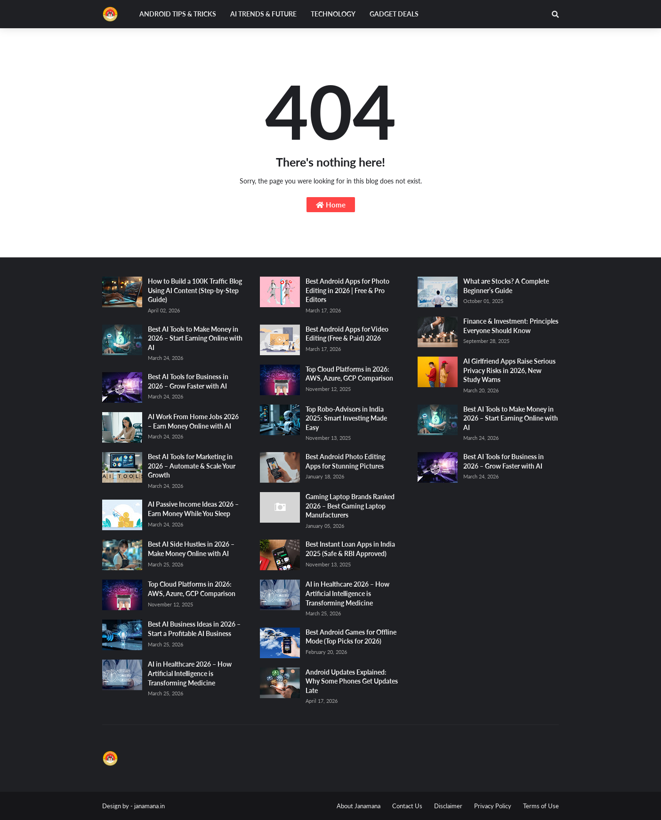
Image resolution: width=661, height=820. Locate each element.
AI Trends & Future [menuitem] (263, 14)
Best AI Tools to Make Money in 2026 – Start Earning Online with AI (195, 338)
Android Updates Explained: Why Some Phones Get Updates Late (352, 681)
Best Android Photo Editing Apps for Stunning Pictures (345, 461)
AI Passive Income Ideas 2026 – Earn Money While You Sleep (193, 508)
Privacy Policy (492, 806)
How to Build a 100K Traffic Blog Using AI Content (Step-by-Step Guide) (195, 290)
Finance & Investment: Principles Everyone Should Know (510, 325)
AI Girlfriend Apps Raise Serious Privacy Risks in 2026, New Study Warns (509, 370)
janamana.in (149, 806)
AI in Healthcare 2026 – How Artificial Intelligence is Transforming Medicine (190, 673)
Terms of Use (541, 806)
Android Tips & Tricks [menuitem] (177, 14)
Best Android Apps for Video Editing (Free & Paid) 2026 (347, 333)
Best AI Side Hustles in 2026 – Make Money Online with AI (191, 548)
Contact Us (407, 806)
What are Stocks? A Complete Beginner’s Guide (506, 286)
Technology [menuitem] (333, 14)
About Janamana (358, 806)
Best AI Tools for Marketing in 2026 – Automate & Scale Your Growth (191, 466)
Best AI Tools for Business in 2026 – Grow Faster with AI (188, 381)
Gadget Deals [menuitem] (394, 14)
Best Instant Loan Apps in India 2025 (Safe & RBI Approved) (350, 548)
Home (331, 204)
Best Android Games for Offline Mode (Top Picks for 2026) (351, 636)
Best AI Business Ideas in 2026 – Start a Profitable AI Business (194, 628)
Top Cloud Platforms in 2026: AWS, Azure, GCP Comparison (191, 588)
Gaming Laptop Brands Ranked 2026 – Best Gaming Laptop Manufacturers (350, 506)
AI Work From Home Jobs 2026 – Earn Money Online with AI (193, 421)
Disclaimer (448, 806)
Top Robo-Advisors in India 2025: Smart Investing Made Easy (346, 418)
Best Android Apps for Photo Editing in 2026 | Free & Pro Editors (347, 290)
